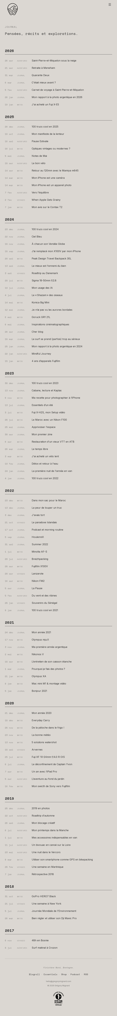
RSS (86, 974)
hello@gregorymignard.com (58, 981)
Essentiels (50, 974)
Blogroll (34, 974)
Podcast (75, 974)
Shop (64, 974)
